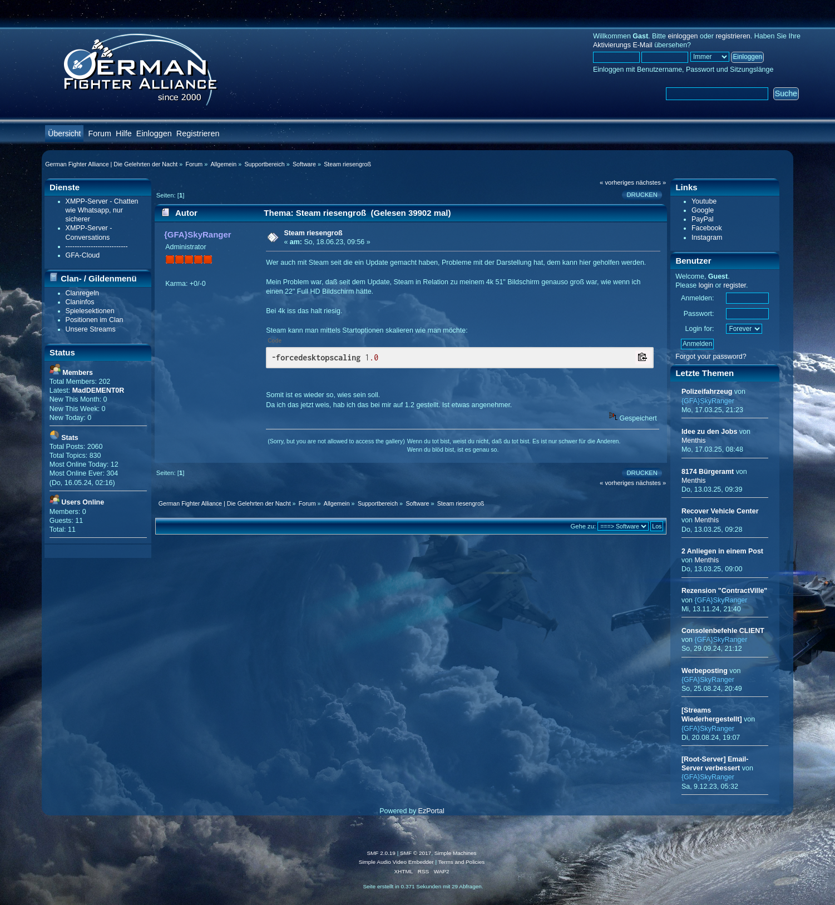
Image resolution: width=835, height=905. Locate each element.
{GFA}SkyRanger (197, 234)
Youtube (704, 201)
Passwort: (699, 314)
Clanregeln (82, 293)
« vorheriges (617, 182)
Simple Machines (455, 853)
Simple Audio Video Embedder (396, 862)
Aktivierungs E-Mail (623, 45)
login (706, 285)
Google (702, 210)
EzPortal (431, 811)
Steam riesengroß (313, 233)
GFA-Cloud (83, 255)
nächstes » (651, 182)
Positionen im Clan (94, 320)
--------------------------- (97, 246)
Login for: (699, 329)
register (734, 285)
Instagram (706, 237)
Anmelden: (697, 298)
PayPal (702, 219)
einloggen (683, 36)
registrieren (732, 36)
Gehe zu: (583, 526)
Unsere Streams (91, 329)
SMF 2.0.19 (381, 853)
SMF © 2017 (415, 853)
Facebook (706, 228)
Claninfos (80, 302)
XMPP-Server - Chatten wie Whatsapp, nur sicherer (102, 210)
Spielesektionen (90, 311)
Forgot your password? (711, 356)
